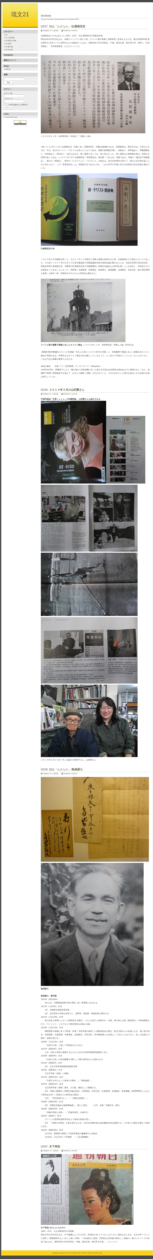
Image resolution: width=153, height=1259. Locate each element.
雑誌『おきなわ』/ (67, 26)
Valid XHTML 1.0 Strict (80, 1253)
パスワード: (8, 98)
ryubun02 (74, 30)
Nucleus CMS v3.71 (65, 1253)
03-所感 (8, 44)
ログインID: (8, 93)
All (6, 35)
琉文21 (20, 14)
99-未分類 (9, 50)
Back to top (98, 1253)
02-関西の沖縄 (10, 41)
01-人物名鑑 (54, 30)
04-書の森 (9, 47)
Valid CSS (91, 1253)
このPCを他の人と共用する (17, 105)
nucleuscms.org (11, 117)
